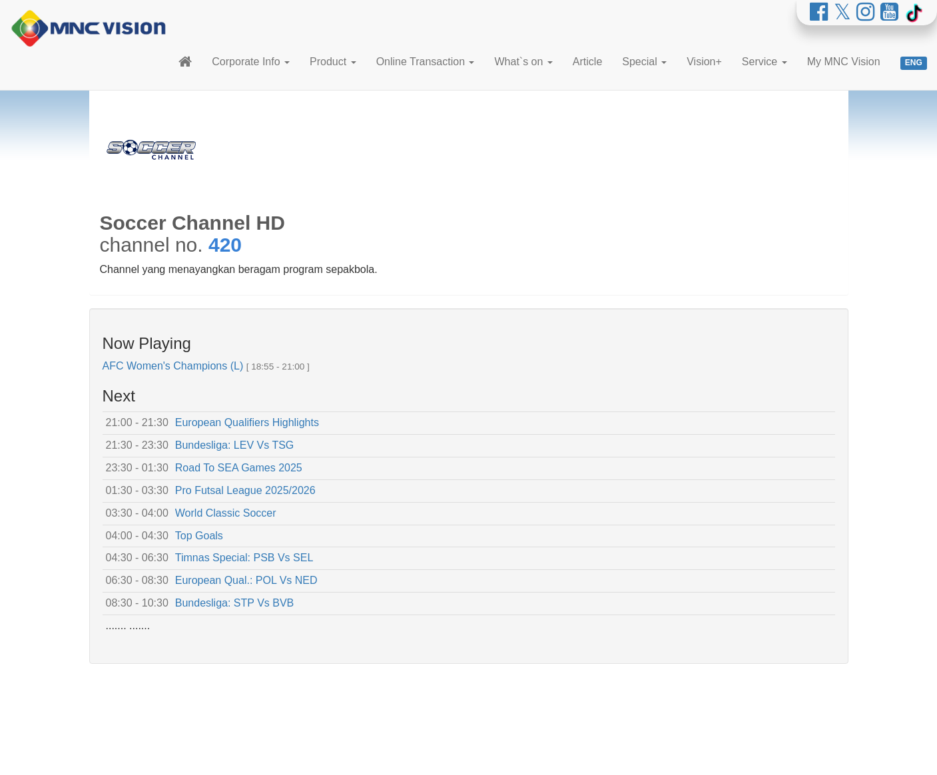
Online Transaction (425, 61)
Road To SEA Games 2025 (238, 467)
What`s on (523, 61)
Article (587, 61)
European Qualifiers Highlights (247, 422)
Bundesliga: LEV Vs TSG (234, 445)
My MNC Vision (843, 61)
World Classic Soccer (225, 513)
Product (333, 61)
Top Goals (199, 535)
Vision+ (704, 61)
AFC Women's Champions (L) (173, 366)
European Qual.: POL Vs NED (246, 580)
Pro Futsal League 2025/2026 (245, 490)
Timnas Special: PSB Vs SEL (244, 557)
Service (764, 61)
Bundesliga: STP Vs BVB (234, 603)
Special (644, 61)
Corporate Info (251, 61)
